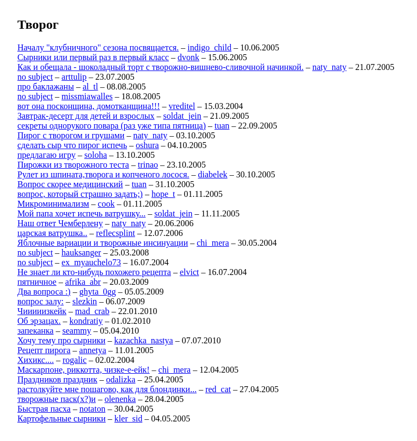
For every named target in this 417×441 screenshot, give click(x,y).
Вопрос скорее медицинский (70, 184)
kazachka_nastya (143, 340)
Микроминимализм (53, 203)
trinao (148, 164)
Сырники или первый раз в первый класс (93, 57)
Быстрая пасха (44, 408)
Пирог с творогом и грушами (70, 135)
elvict (189, 272)
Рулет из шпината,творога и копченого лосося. (103, 174)
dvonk (188, 57)
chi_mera (213, 242)
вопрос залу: (40, 301)
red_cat (218, 389)
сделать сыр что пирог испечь (72, 145)
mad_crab (92, 311)
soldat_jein (182, 115)
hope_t (163, 194)
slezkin (84, 301)
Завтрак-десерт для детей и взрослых (86, 115)
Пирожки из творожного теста (73, 164)
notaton (92, 408)
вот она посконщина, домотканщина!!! (88, 106)
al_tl (90, 86)
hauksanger (81, 252)
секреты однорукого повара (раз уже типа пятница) (111, 125)
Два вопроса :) (44, 291)
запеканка (35, 330)
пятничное (36, 281)
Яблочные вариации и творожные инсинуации (102, 242)
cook (106, 203)
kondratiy (86, 320)
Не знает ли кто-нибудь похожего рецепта (94, 272)
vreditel (182, 106)
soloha (95, 154)
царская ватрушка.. (52, 233)
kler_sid (129, 418)
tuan (222, 125)
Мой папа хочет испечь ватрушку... (81, 213)
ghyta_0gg (97, 291)
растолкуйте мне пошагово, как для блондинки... (107, 389)
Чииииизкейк (41, 311)
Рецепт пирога (44, 350)
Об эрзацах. (39, 320)
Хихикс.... (35, 360)
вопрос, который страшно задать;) (80, 194)
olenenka (120, 399)
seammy (76, 330)
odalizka (120, 379)
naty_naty (329, 67)
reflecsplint (115, 233)
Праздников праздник (57, 379)
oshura (147, 145)
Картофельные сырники (61, 418)
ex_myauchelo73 (91, 262)
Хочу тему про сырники (61, 340)
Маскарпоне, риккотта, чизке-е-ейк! (83, 369)
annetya (92, 350)
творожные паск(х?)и (56, 399)
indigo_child (209, 47)
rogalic (74, 360)
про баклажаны (45, 86)
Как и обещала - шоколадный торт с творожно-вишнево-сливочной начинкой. (160, 67)
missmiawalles (86, 96)
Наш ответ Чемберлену (60, 223)
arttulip (73, 76)
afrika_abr (83, 281)
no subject (35, 76)
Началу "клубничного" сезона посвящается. (98, 47)
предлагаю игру (46, 154)
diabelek (213, 174)
